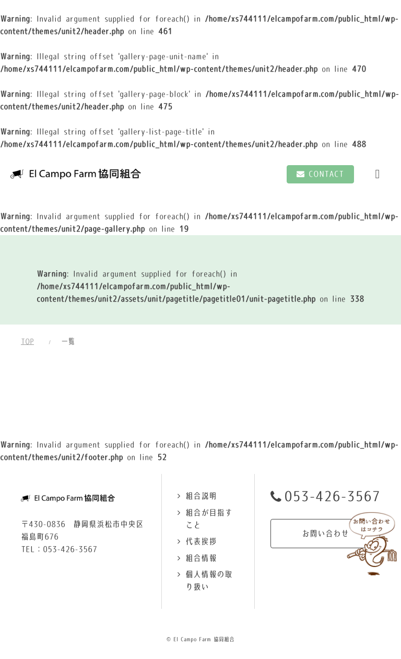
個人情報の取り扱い (208, 580)
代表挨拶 (201, 541)
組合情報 (201, 558)
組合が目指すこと (208, 518)
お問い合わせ (325, 533)
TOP (27, 341)
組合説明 (201, 496)
